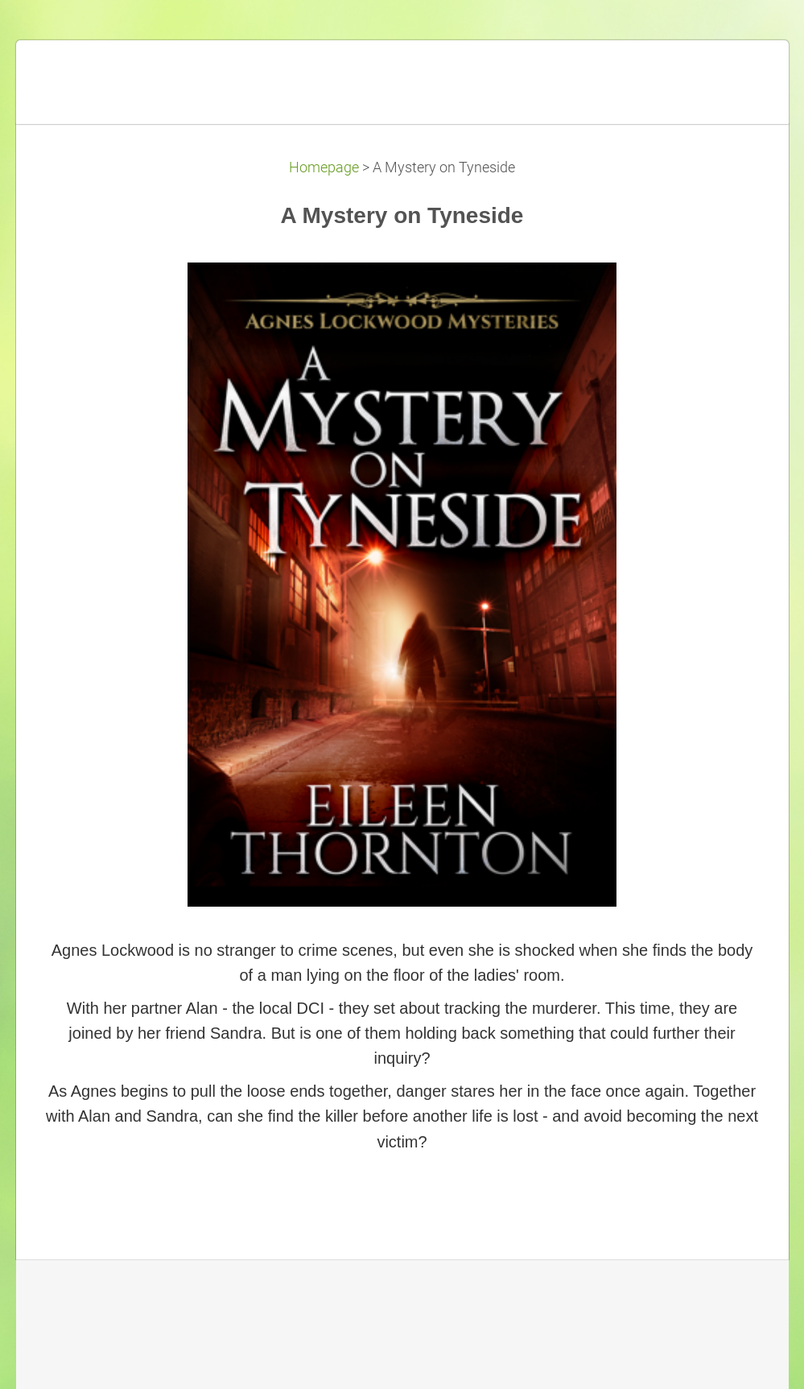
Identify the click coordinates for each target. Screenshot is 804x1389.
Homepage (324, 167)
